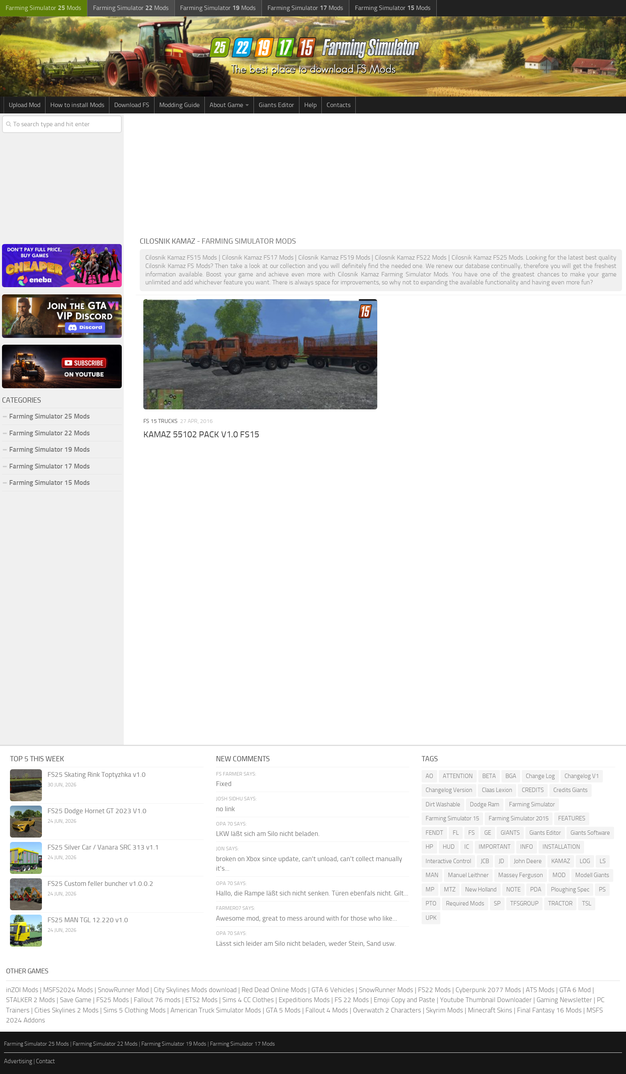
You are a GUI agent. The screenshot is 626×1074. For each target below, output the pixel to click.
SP (497, 903)
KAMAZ (560, 861)
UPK (431, 917)
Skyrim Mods (444, 1010)
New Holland (481, 889)
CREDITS (533, 790)
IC (466, 846)
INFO (526, 846)
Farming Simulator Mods (42, 8)
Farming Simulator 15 (452, 818)
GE (487, 832)
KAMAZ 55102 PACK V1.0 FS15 (201, 434)
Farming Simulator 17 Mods (49, 466)
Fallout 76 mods (157, 1000)
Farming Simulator (532, 804)
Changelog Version (449, 790)
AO (429, 776)
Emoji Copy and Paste (404, 1000)
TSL (586, 903)
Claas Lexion (497, 790)
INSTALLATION (561, 846)
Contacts (339, 105)
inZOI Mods (22, 990)
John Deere (528, 861)
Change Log (540, 776)
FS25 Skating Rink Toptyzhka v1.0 (97, 774)
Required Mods (465, 903)
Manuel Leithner (468, 875)
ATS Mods (540, 990)
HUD (449, 846)
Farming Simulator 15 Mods (49, 482)
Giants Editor (276, 105)
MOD (559, 875)
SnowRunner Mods (386, 990)
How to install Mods (77, 105)
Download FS (131, 105)
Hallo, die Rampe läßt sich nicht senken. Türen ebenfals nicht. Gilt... (312, 893)
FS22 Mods (434, 990)
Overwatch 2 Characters (387, 1010)
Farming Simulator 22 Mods (49, 433)
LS (603, 861)
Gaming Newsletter (564, 1000)
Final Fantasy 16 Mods (549, 1010)
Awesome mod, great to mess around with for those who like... (306, 918)
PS (602, 889)
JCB (485, 861)
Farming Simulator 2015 (519, 818)
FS (471, 832)
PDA (535, 889)
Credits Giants (570, 790)
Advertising (18, 1061)
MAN (432, 875)
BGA (510, 776)
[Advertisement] (380, 173)
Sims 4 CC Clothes (248, 1000)
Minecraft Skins (490, 1010)
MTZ (450, 889)
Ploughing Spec (570, 889)
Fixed (224, 784)
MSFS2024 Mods (68, 990)
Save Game (75, 1000)
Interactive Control (448, 861)
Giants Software (590, 832)
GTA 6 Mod (575, 990)
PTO (431, 903)
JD (501, 861)
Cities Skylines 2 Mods (66, 1010)
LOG (585, 861)
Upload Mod (24, 105)
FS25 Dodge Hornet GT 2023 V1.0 (97, 811)
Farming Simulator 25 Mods (49, 416)
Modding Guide (179, 105)
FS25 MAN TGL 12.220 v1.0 (88, 920)
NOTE (513, 889)
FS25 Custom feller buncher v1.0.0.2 (100, 883)
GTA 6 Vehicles (332, 990)
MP (430, 889)
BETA (489, 776)
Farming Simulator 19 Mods (49, 449)
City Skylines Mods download (195, 990)
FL (456, 832)
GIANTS (510, 832)
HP (429, 846)
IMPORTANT (495, 846)
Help (310, 105)
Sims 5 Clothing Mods (134, 1010)
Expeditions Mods (304, 1000)
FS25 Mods (112, 1000)
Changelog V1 (582, 776)
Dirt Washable (443, 804)
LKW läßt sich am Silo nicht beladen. (268, 834)
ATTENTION (458, 776)
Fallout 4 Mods (326, 1010)
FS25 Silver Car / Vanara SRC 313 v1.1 (103, 847)
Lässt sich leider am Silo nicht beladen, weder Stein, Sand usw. (306, 943)
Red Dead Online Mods (274, 990)
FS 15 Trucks (160, 421)
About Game (226, 105)
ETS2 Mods (201, 1000)
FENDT (434, 832)
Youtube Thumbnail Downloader (486, 1000)
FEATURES (571, 818)
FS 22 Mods (352, 1000)
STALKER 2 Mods (30, 1000)
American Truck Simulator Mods (215, 1010)
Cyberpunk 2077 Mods (488, 990)
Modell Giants (592, 875)
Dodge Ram (484, 804)
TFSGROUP (524, 903)
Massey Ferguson (520, 875)
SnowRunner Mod (123, 990)
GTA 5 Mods (283, 1010)
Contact (45, 1061)
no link (225, 809)
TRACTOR (560, 903)
